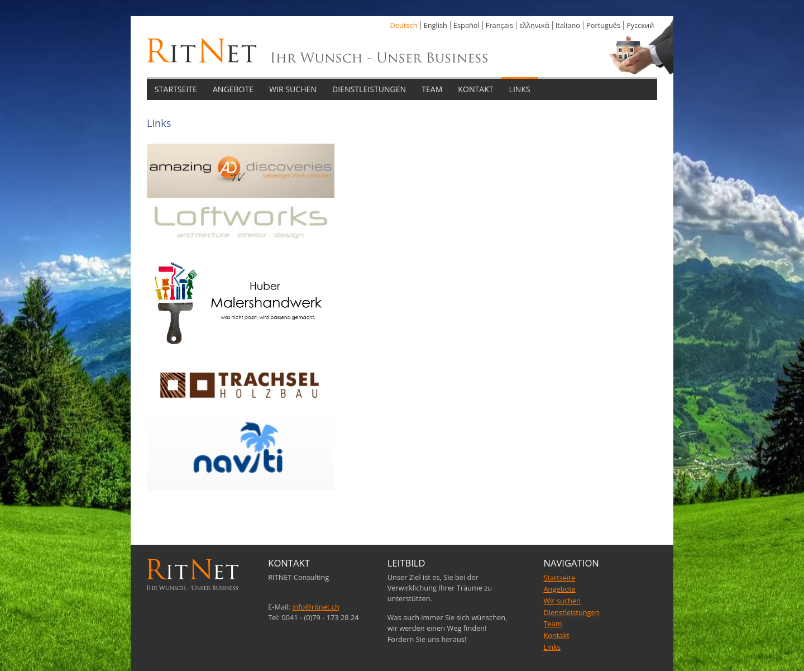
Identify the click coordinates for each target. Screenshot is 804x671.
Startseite (559, 578)
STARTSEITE (176, 89)
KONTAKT (475, 89)
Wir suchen (562, 601)
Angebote (559, 589)
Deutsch (404, 25)
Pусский (640, 25)
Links (552, 647)
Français (499, 25)
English (435, 25)
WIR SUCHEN (293, 89)
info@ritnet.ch (315, 607)
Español (466, 25)
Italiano (568, 25)
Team (552, 623)
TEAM (432, 89)
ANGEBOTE (233, 89)
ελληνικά (534, 25)
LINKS (519, 89)
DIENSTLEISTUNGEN (369, 89)
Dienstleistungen (571, 612)
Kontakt (556, 635)
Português (603, 25)
